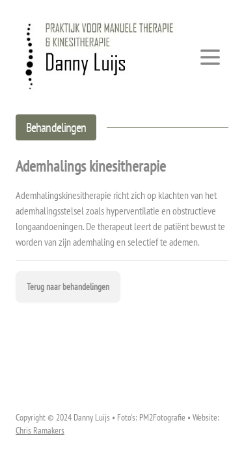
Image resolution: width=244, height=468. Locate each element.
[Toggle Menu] (210, 57)
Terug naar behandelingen (68, 286)
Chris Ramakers (40, 430)
